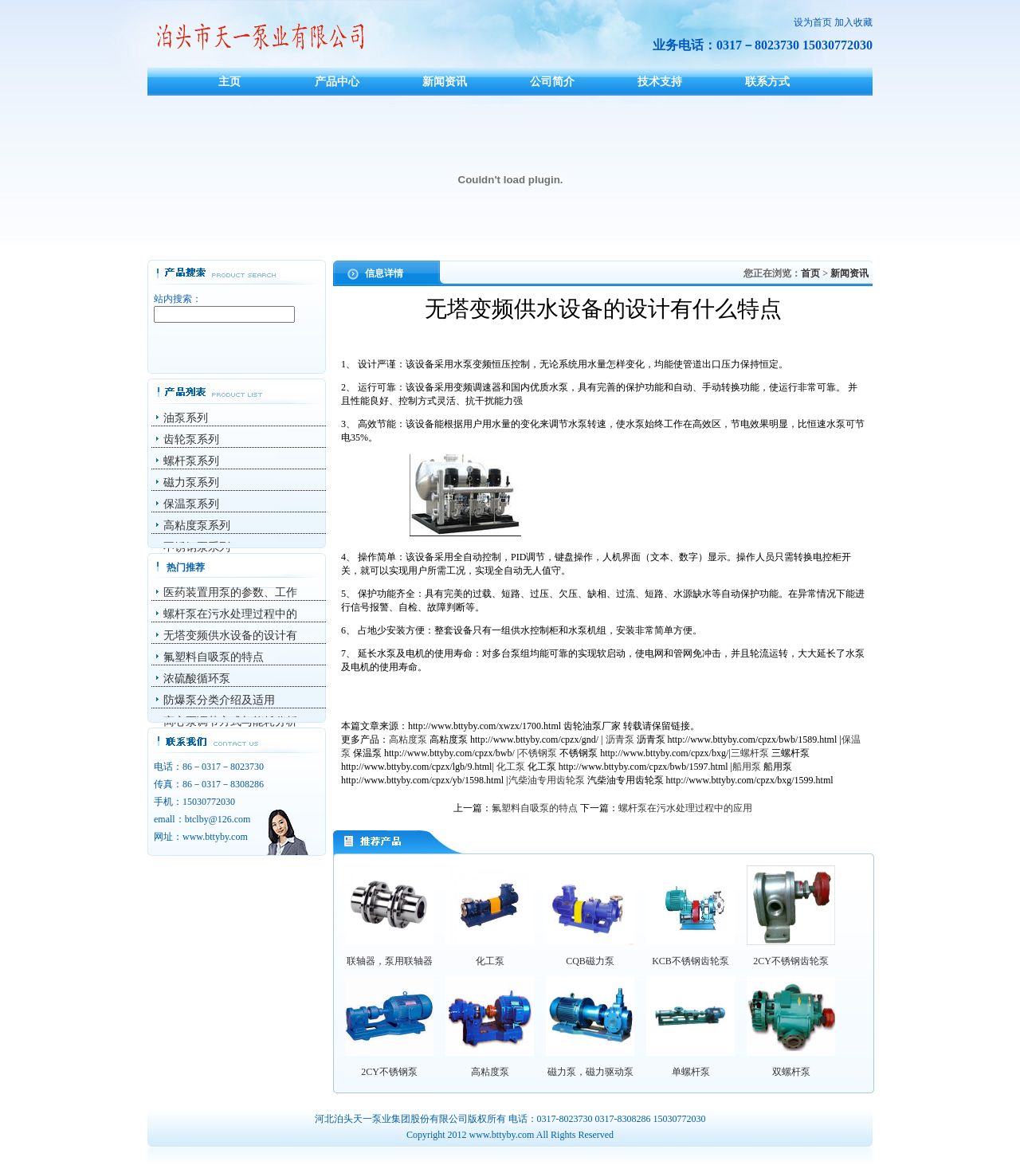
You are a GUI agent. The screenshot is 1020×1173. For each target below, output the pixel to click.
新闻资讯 (444, 81)
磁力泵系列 (191, 482)
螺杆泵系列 (191, 461)
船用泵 (746, 766)
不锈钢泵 (538, 753)
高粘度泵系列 (196, 526)
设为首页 (813, 22)
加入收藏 (853, 22)
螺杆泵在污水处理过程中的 (230, 614)
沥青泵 (620, 739)
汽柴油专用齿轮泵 (546, 780)
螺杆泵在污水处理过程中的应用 (685, 808)
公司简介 (552, 81)
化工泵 (510, 766)
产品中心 (337, 81)
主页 (229, 81)
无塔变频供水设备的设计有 (230, 635)
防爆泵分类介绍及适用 (219, 700)
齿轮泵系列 (191, 439)
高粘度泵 (408, 739)
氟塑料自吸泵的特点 (213, 657)
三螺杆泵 (750, 753)
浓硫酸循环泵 (196, 679)
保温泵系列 (191, 504)
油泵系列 (185, 418)
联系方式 (767, 81)
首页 (810, 273)
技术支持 (660, 81)
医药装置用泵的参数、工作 (230, 592)
